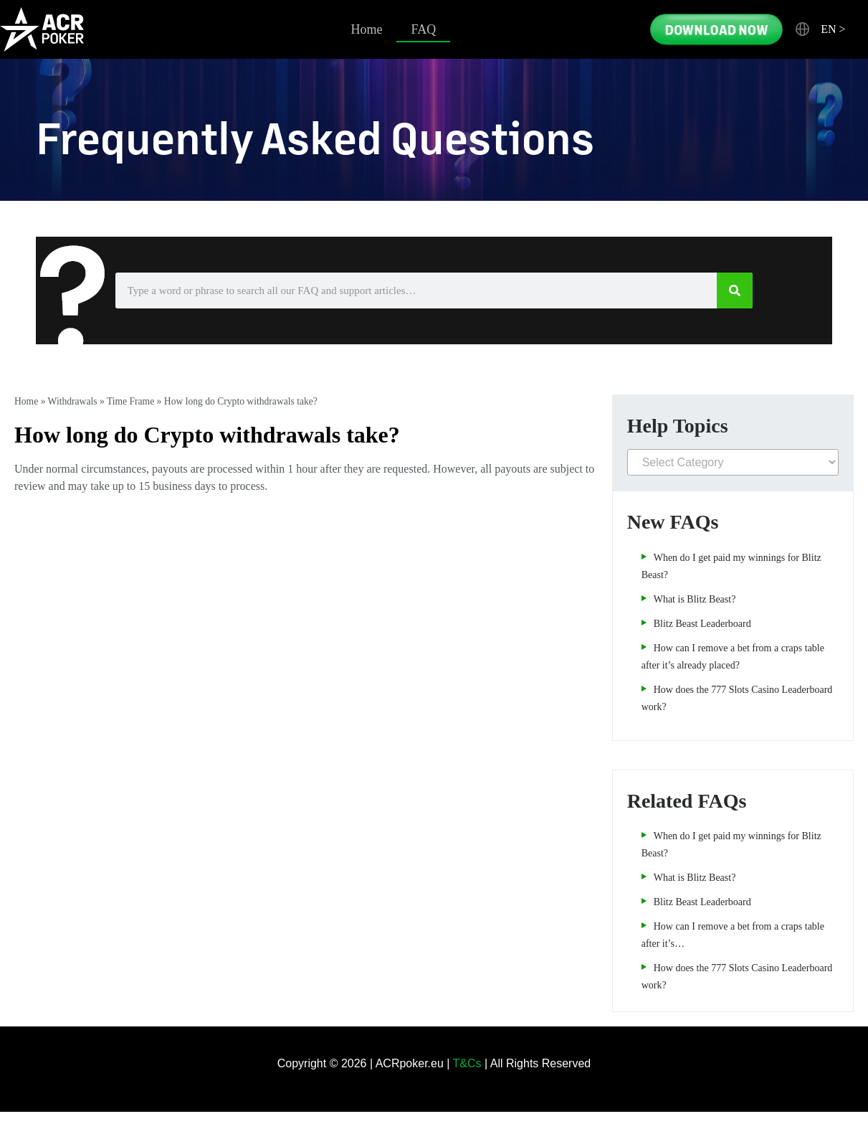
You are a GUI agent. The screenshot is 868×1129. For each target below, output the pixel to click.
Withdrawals (72, 401)
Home (366, 29)
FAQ (423, 29)
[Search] (735, 290)
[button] (821, 29)
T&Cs (467, 1063)
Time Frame (130, 401)
